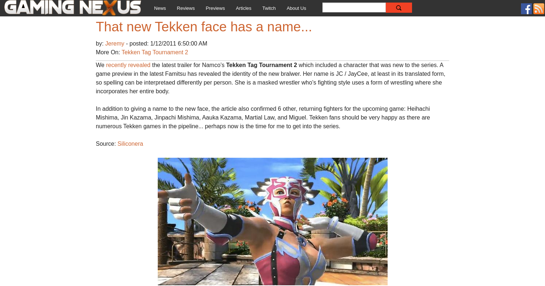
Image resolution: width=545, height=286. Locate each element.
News (160, 8)
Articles (243, 8)
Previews (215, 8)
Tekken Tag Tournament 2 (155, 52)
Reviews (186, 8)
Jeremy (115, 43)
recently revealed (128, 65)
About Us (296, 8)
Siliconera (130, 144)
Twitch (269, 8)
